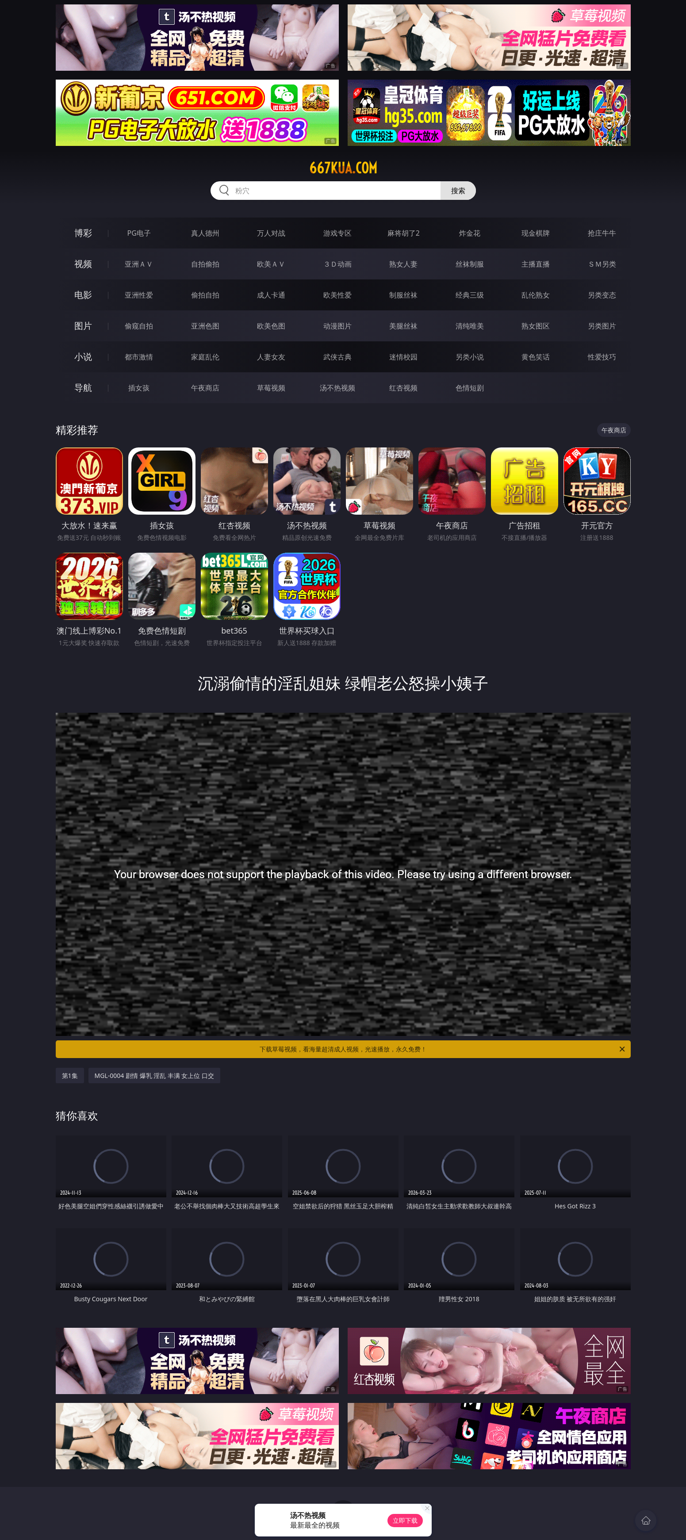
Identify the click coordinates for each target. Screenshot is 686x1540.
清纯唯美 (470, 326)
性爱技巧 (602, 357)
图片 (83, 326)
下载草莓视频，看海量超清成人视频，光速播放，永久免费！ (443, 1049)
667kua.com (343, 168)
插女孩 (138, 388)
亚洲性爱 (139, 295)
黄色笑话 (535, 357)
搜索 (458, 190)
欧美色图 (271, 326)
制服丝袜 (403, 295)
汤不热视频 (337, 388)
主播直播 (535, 264)
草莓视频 (271, 388)
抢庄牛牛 (602, 233)
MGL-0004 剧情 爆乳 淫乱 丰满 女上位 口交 (155, 1075)
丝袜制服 (470, 264)
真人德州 (205, 233)
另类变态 (602, 295)
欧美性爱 (337, 295)
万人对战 (271, 233)
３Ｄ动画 (337, 264)
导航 (83, 388)
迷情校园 (403, 357)
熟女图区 (535, 326)
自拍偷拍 (205, 264)
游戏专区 (337, 233)
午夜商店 (205, 388)
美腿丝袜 (403, 326)
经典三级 (470, 295)
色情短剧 (470, 388)
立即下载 (405, 1520)
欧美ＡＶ (271, 264)
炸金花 (469, 233)
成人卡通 (271, 295)
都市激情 (139, 357)
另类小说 (470, 357)
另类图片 (602, 326)
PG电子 (139, 233)
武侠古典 (337, 357)
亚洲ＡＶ (139, 264)
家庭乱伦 (205, 357)
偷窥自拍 (139, 326)
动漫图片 (337, 326)
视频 (83, 264)
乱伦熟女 (535, 295)
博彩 (83, 233)
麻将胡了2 (403, 233)
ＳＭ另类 (602, 264)
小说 (83, 357)
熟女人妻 (403, 264)
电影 (83, 295)
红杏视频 (403, 388)
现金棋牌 (535, 233)
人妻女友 (271, 357)
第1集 (70, 1075)
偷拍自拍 (205, 295)
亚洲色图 (205, 326)
